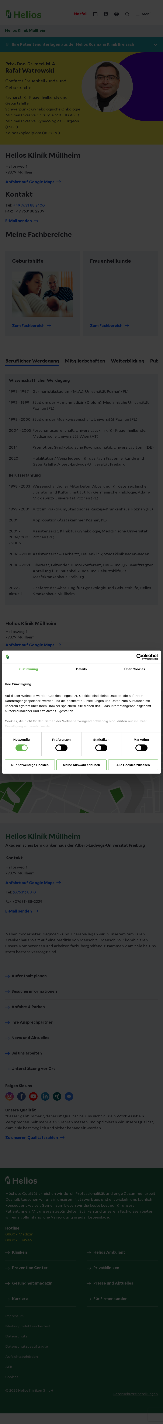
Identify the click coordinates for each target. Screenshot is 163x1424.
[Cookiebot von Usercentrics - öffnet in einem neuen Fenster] (139, 656)
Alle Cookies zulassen (133, 765)
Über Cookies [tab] (134, 669)
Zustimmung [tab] (28, 669)
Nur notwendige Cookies (30, 765)
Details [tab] (81, 669)
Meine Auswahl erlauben (81, 765)
